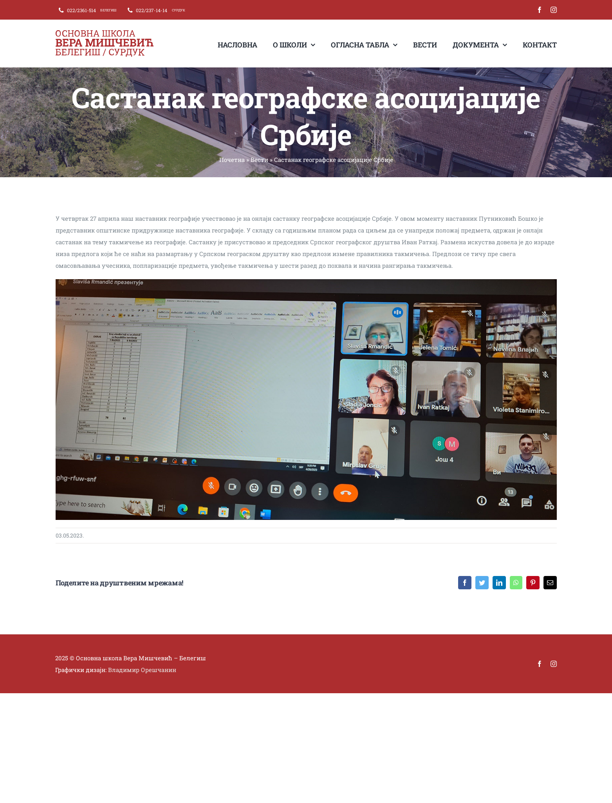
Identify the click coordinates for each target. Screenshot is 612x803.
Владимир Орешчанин (142, 670)
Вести (259, 160)
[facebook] (539, 10)
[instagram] (554, 10)
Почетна (232, 160)
